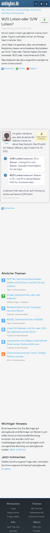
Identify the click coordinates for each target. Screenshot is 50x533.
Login (13, 509)
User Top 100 (13, 527)
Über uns (37, 527)
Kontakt (36, 531)
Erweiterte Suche (37, 517)
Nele (7, 143)
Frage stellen (13, 517)
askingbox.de (10, 3)
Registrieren (13, 513)
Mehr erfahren (18, 450)
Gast (12, 28)
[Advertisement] (25, 100)
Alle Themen (7, 10)
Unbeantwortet (37, 513)
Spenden (13, 531)
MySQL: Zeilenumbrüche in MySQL (25, 320)
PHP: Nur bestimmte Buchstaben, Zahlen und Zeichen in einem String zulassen (25, 283)
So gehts (6, 469)
